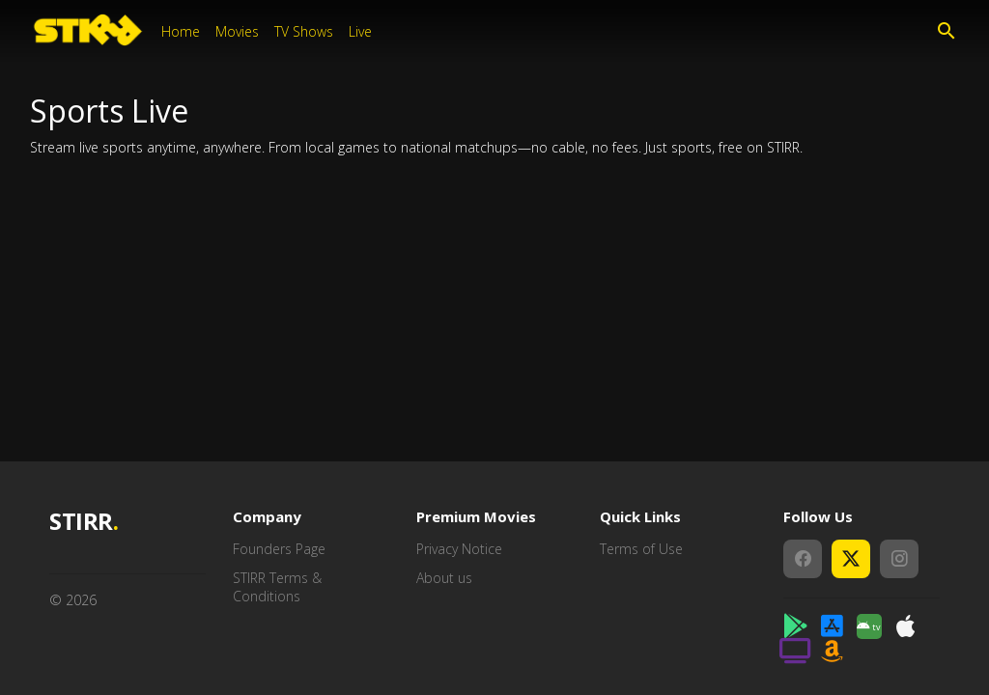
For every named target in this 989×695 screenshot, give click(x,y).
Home (180, 31)
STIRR (83, 522)
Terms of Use (641, 549)
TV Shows (303, 31)
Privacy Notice (459, 549)
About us (444, 578)
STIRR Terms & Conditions (277, 587)
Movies (237, 31)
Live (360, 31)
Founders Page (279, 549)
